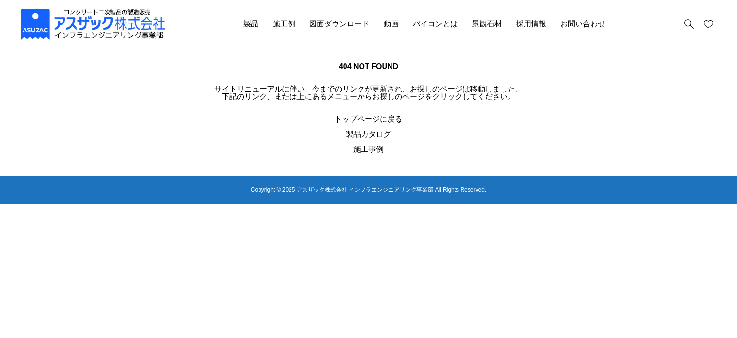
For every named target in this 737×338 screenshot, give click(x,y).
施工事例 (368, 149)
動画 (391, 24)
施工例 (284, 24)
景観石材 (487, 24)
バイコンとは (435, 24)
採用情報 (531, 24)
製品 (251, 24)
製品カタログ (368, 134)
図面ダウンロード (339, 24)
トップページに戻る (368, 119)
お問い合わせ (582, 24)
